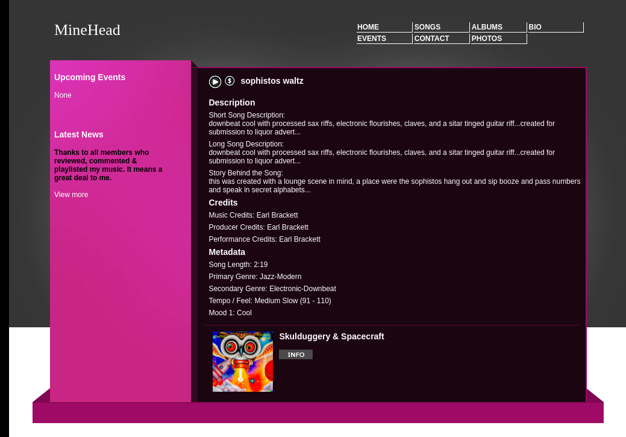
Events (371, 38)
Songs (427, 27)
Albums (487, 27)
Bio (535, 27)
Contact (432, 38)
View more (71, 194)
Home (368, 27)
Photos (487, 38)
